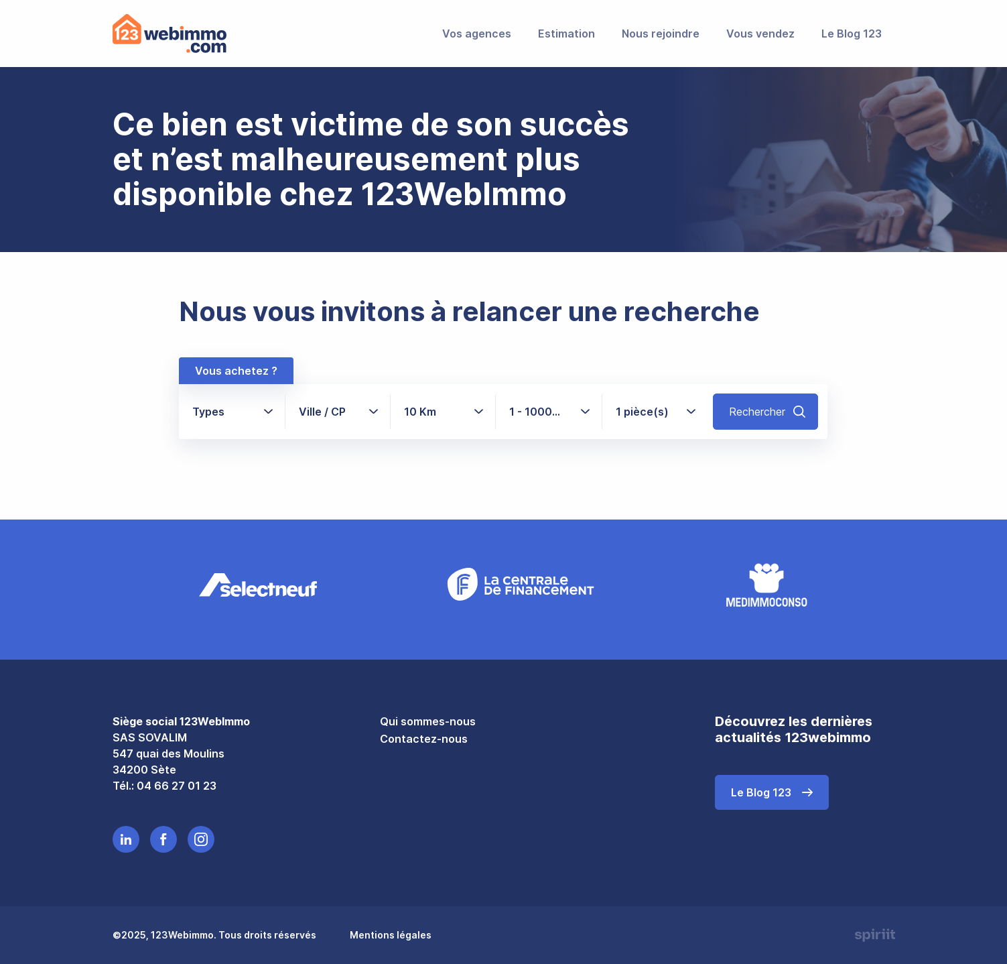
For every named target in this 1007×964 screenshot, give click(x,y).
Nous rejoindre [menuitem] (660, 33)
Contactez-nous (424, 738)
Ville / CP (322, 411)
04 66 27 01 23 (176, 785)
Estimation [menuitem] (566, 33)
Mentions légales (390, 935)
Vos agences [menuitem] (476, 33)
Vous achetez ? (236, 370)
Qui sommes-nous (428, 721)
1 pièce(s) (642, 411)
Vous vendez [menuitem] (760, 33)
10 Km (420, 411)
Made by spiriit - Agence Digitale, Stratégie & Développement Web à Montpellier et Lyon (875, 935)
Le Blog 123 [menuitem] (851, 33)
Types (208, 411)
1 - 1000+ (540, 411)
